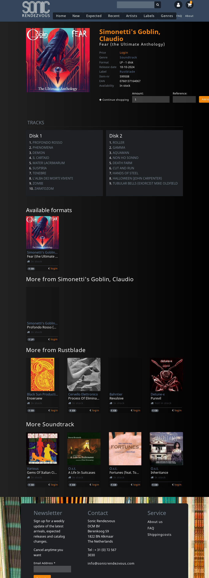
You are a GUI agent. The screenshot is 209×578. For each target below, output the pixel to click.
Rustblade (127, 71)
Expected (94, 16)
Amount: (138, 93)
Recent (114, 16)
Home (61, 16)
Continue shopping (114, 99)
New (76, 16)
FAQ (179, 16)
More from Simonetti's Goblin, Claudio (80, 279)
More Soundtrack (50, 424)
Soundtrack (128, 57)
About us (155, 522)
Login (124, 52)
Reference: (180, 93)
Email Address (44, 563)
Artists (131, 16)
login (54, 268)
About (189, 16)
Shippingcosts (160, 534)
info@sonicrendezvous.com (111, 563)
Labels (149, 16)
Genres (167, 16)
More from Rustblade (56, 350)
